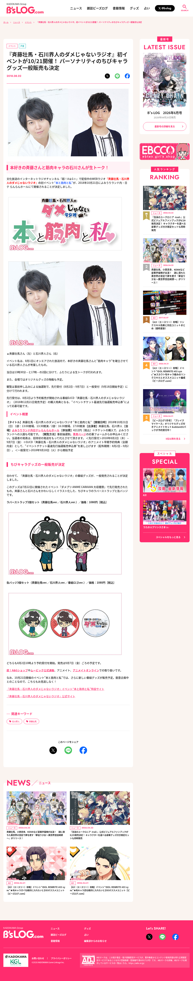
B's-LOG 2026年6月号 (165, 112)
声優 (23, 46)
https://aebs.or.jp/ (137, 963)
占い (147, 8)
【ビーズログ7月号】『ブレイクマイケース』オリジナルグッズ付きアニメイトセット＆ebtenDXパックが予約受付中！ (168, 422)
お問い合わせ (38, 958)
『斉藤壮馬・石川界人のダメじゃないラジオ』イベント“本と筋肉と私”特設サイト (55, 689)
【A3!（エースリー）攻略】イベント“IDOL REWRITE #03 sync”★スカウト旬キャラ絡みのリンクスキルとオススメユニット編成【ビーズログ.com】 (168, 372)
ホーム (6, 22)
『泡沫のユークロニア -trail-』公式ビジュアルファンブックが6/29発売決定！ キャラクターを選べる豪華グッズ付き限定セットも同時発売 (99, 836)
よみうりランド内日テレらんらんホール (35, 430)
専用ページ (79, 434)
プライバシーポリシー (61, 958)
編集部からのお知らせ (95, 941)
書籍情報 (119, 8)
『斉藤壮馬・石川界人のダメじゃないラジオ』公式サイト (41, 696)
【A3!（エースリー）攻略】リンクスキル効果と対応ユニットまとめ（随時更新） (168, 323)
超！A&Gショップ (17, 670)
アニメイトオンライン (86, 670)
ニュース (76, 8)
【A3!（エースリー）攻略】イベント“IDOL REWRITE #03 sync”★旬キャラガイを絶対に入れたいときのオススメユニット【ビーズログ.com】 (36, 894)
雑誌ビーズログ (97, 8)
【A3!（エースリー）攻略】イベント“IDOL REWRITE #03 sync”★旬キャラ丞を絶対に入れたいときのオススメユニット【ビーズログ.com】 (99, 894)
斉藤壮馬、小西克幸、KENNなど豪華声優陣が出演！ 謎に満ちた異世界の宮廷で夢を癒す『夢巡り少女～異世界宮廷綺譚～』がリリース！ (36, 836)
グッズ (134, 8)
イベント (30, 22)
